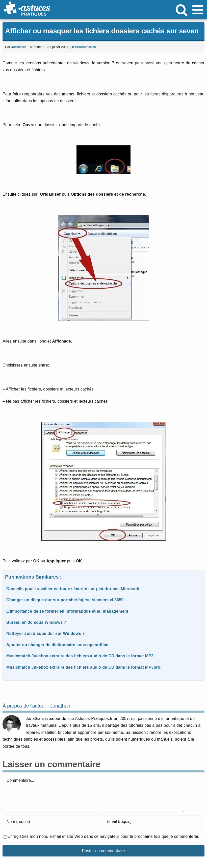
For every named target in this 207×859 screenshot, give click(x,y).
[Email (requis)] (152, 821)
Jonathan (19, 47)
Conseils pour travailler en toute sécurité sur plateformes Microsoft (73, 589)
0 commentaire (84, 47)
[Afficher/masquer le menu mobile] (198, 9)
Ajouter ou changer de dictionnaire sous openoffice (57, 645)
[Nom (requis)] (52, 821)
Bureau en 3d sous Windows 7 (36, 622)
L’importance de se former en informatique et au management (67, 611)
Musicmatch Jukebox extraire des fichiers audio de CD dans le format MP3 (79, 656)
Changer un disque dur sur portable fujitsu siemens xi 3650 (65, 600)
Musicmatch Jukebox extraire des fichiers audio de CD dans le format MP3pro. (84, 667)
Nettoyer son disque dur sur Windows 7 (45, 633)
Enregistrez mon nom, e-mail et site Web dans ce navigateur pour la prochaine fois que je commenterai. (103, 836)
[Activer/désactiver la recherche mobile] (181, 9)
